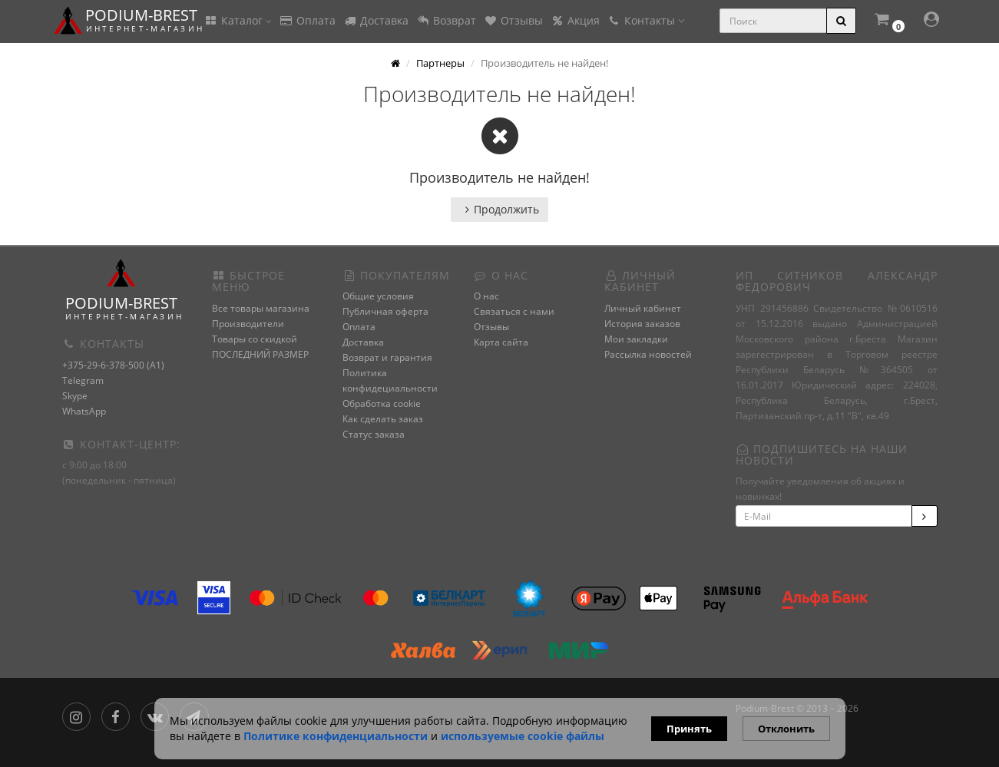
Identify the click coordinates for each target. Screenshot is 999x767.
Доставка (376, 20)
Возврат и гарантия (387, 357)
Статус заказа (373, 434)
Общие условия (378, 296)
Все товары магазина (260, 308)
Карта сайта (501, 342)
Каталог (238, 20)
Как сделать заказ (382, 418)
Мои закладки (636, 338)
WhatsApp (84, 411)
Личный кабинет (642, 308)
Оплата (308, 20)
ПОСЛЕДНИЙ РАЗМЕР (260, 354)
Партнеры (440, 63)
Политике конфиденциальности (335, 736)
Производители (248, 323)
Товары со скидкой (254, 338)
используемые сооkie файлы (522, 736)
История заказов (642, 323)
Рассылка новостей (648, 354)
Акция (575, 20)
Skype (75, 395)
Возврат (446, 20)
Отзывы (513, 20)
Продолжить (499, 209)
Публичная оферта (385, 311)
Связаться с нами (514, 311)
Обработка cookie (381, 403)
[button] (888, 21)
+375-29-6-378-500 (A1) (113, 365)
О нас (486, 296)
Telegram (83, 380)
